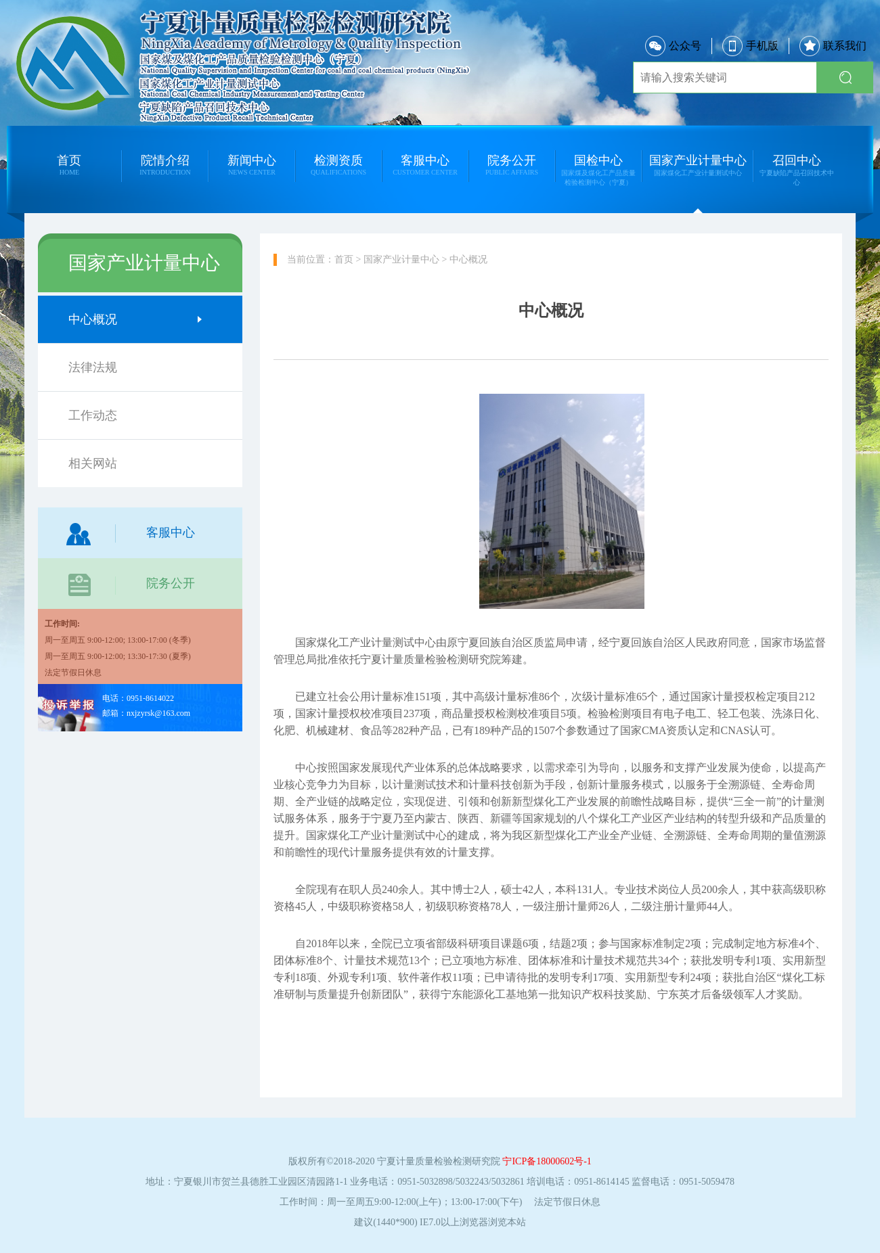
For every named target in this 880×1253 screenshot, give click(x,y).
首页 (343, 259)
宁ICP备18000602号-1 (546, 1161)
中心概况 (135, 319)
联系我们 (832, 46)
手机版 (750, 46)
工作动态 (135, 415)
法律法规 (135, 367)
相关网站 (135, 463)
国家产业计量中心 (401, 259)
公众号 (673, 46)
